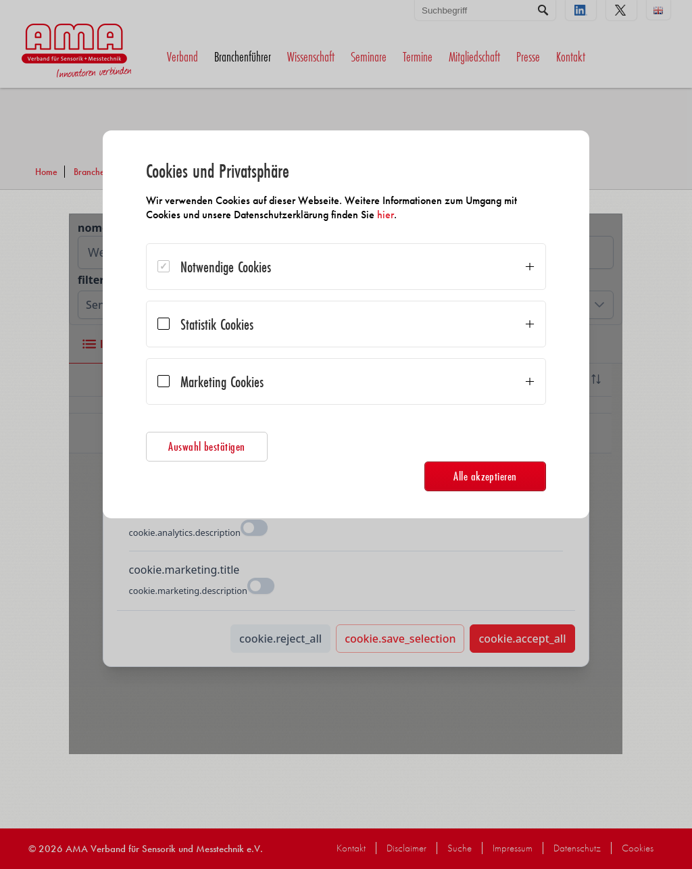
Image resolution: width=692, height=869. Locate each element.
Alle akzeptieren (485, 476)
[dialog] (346, 324)
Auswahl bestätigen (206, 446)
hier (385, 214)
